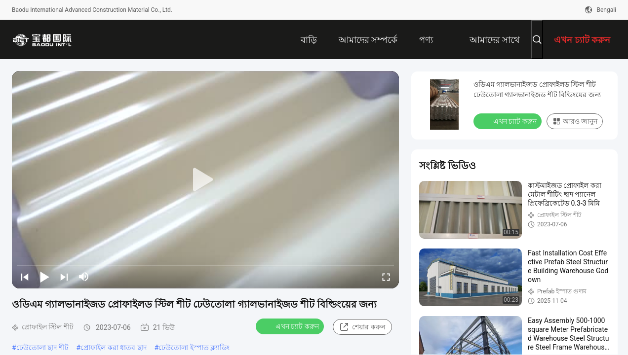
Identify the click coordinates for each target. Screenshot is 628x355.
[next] (64, 276)
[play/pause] (44, 276)
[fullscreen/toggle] (386, 276)
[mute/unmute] (84, 276)
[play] (205, 180)
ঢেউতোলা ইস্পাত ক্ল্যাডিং (194, 348)
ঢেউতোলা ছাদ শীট (42, 348)
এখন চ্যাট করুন (291, 326)
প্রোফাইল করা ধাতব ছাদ (113, 348)
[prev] (25, 276)
